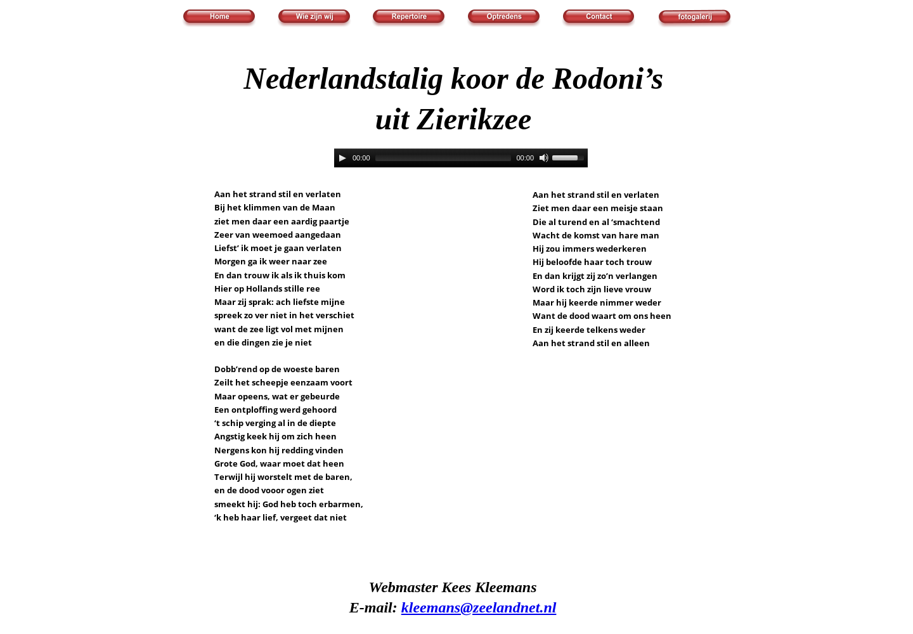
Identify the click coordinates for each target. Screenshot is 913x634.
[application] (461, 158)
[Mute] (544, 158)
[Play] (342, 158)
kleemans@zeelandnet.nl (479, 607)
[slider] (443, 158)
